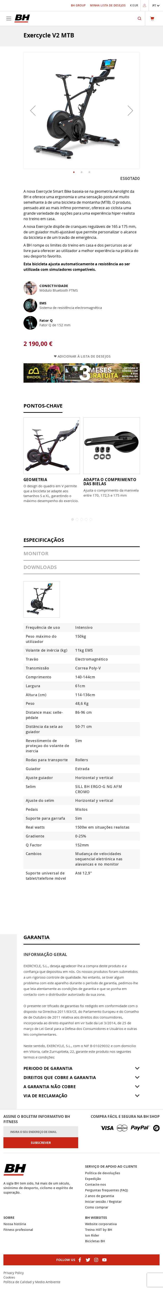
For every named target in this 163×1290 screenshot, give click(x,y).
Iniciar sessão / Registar (103, 1201)
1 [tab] (72, 519)
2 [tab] (77, 519)
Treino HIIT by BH (98, 1229)
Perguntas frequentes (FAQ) (106, 1190)
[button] (156, 6)
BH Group (78, 5)
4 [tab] (86, 519)
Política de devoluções (102, 1173)
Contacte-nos (95, 1184)
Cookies (9, 1277)
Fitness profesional (18, 1229)
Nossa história (14, 1224)
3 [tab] (81, 519)
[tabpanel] (52, 460)
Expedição (93, 1179)
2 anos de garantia (99, 1196)
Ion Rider (92, 1235)
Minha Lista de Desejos (108, 5)
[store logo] (22, 18)
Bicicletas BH (95, 1241)
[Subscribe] (40, 1142)
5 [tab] (90, 519)
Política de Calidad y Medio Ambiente (31, 1282)
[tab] (81, 542)
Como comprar (96, 1207)
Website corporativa (101, 1224)
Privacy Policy (13, 1273)
